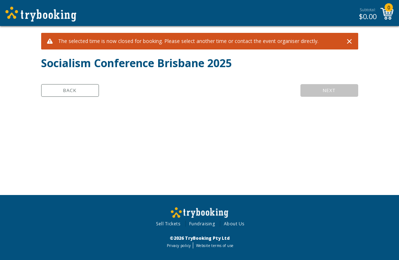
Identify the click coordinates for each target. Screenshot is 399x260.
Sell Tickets (168, 224)
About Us (234, 224)
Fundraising (202, 224)
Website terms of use (214, 245)
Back (70, 90)
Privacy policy (179, 245)
